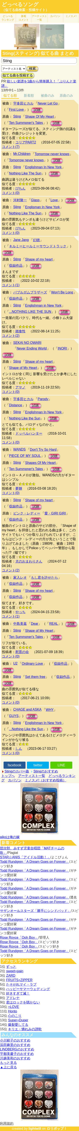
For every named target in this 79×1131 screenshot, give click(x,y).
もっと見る (8, 1062)
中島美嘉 (20, 623)
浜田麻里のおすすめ (15, 1045)
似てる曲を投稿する (18, 75)
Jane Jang (21, 240)
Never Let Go (48, 103)
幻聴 (36, 240)
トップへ (8, 776)
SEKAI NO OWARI (27, 342)
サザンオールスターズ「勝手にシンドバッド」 (35, 911)
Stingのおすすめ (45, 771)
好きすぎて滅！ (18, 993)
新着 (24, 18)
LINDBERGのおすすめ (17, 1049)
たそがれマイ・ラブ (21, 984)
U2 (15, 663)
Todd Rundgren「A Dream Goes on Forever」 (34, 861)
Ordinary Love (32, 663)
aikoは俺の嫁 (10, 837)
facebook (14, 765)
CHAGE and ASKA (27, 709)
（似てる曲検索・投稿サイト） (25, 10)
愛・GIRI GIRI (55, 513)
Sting (17, 116)
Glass (35, 200)
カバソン (55, 16)
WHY (50, 709)
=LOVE (13, 1007)
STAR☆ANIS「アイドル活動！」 (25, 857)
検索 (32, 68)
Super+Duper (18, 1020)
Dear (34, 623)
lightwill (34, 1128)
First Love (16, 109)
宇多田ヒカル (23, 103)
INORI (62, 348)
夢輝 (18, 488)
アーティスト (39, 18)
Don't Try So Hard (43, 449)
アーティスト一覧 (31, 776)
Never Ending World (32, 348)
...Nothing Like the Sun (26, 729)
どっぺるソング (20, 4)
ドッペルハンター (28, 433)
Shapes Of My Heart (40, 463)
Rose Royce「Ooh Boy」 (19, 937)
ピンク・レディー (26, 513)
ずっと (11, 966)
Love (54, 200)
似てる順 (10, 95)
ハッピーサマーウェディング (28, 989)
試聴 (37, 110)
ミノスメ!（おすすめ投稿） (45, 780)
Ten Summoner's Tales (26, 123)
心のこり (14, 1016)
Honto (12, 1011)
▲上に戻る (8, 1067)
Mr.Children (22, 154)
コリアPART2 (25, 142)
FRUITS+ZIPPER (19, 980)
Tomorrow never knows (52, 154)
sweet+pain (14, 971)
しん (18, 748)
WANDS (19, 449)
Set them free (35, 677)
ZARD (10, 975)
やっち (20, 612)
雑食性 (20, 331)
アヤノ (20, 387)
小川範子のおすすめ (15, 1040)
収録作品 (16, 265)
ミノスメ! (71, 16)
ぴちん (20, 188)
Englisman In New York (42, 207)
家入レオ (20, 577)
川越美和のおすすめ (15, 1058)
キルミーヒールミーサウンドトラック (37, 246)
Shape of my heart (39, 259)
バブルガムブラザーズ (30, 292)
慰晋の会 (22, 652)
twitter (38, 765)
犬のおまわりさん (28, 561)
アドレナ (13, 998)
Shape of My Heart (23, 368)
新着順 (29, 95)
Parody (43, 399)
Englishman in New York (43, 305)
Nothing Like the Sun (24, 418)
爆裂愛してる (18, 1024)
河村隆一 (20, 200)
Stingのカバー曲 (17, 771)
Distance (15, 405)
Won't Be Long (62, 292)
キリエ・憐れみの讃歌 (25, 1029)
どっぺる (7, 18)
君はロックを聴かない (23, 1002)
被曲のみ (47, 95)
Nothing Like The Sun (25, 173)
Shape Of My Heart (39, 116)
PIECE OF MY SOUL (25, 456)
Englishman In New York (43, 167)
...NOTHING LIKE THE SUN (30, 311)
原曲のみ (66, 95)
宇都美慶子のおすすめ (17, 1054)
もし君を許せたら (44, 577)
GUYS (14, 716)
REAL (53, 623)
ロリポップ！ (57, 1128)
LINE (61, 765)
